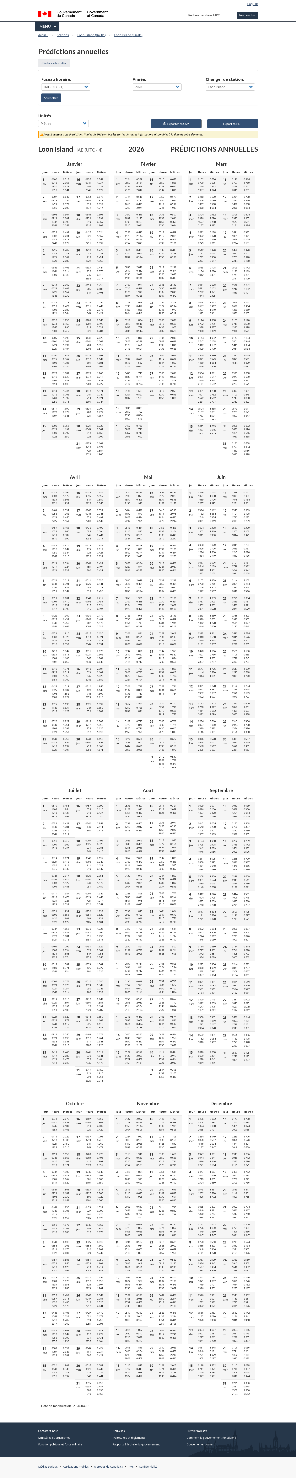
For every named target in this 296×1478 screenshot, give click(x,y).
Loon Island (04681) (91, 35)
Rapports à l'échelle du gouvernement (136, 1444)
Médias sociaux (47, 1466)
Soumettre (51, 98)
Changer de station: (225, 79)
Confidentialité (148, 1466)
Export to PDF (232, 123)
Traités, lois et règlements (128, 1437)
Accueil (43, 35)
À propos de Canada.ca (108, 1466)
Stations (63, 35)
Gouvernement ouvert (201, 1444)
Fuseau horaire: (56, 79)
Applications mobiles (76, 1466)
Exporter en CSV (176, 123)
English (252, 4)
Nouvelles (118, 1431)
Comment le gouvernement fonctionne (211, 1437)
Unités (44, 115)
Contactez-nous (48, 1431)
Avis (131, 1466)
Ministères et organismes (54, 1437)
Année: (139, 79)
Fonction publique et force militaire (60, 1444)
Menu (48, 26)
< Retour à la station (54, 63)
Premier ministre (197, 1431)
